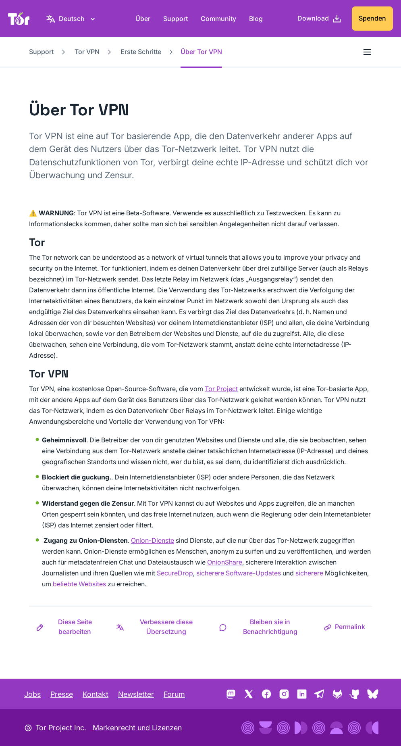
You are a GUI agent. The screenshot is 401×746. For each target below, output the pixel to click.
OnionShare (224, 562)
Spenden (372, 18)
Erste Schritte (141, 52)
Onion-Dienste (152, 540)
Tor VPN (87, 52)
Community (218, 19)
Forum (174, 694)
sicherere (309, 573)
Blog (256, 19)
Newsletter (136, 694)
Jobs (32, 694)
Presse (61, 694)
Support (175, 19)
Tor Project (221, 389)
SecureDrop (175, 573)
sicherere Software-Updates (238, 573)
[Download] (320, 18)
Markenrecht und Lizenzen (137, 727)
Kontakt (95, 694)
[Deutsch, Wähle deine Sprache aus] (71, 18)
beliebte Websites (79, 584)
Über (142, 19)
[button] (69, 626)
